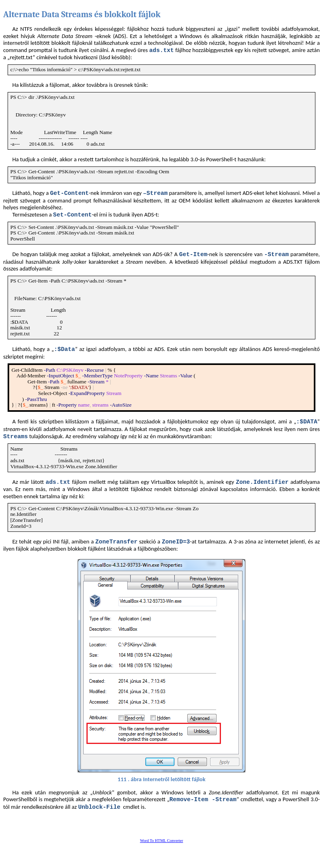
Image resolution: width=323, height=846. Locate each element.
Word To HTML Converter (161, 840)
